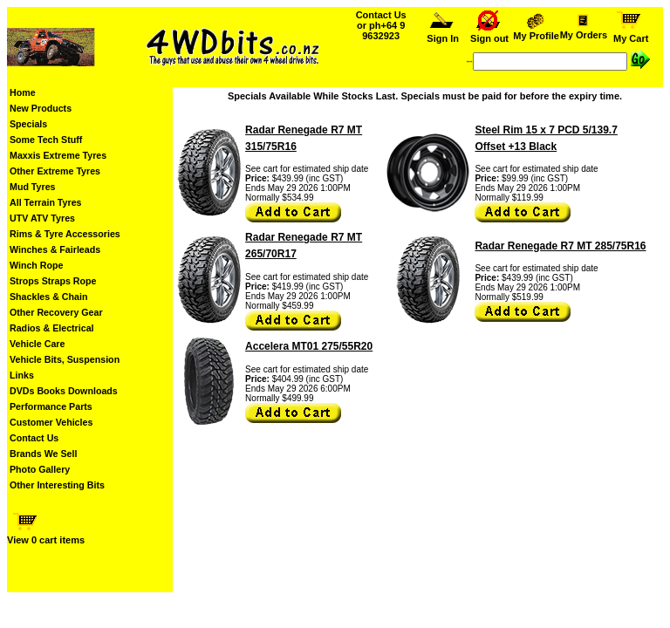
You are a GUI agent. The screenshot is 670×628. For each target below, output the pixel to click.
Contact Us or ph (381, 25)
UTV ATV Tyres (42, 218)
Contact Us (34, 438)
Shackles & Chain (48, 296)
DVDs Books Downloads (64, 391)
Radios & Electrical (52, 328)
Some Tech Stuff (46, 139)
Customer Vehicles (51, 422)
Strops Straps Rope (53, 281)
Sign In (443, 34)
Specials (28, 124)
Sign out (489, 34)
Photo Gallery (40, 469)
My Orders (583, 30)
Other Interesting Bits (57, 485)
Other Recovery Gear (56, 312)
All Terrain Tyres (46, 202)
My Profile (536, 31)
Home (23, 92)
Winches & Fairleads (55, 249)
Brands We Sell (43, 453)
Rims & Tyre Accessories (65, 234)
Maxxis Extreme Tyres (58, 155)
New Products (41, 108)
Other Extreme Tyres (55, 171)
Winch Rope (36, 265)
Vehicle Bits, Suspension (65, 359)
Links (22, 375)
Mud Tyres (33, 186)
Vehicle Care (37, 343)
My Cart (631, 34)
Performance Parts (51, 406)
